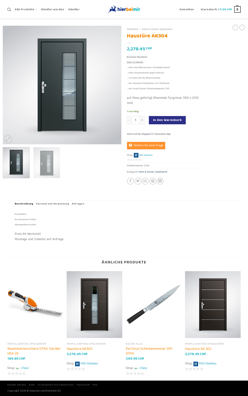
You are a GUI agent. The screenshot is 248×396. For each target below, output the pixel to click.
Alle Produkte (26, 9)
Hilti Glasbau (146, 155)
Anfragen (78, 204)
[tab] (24, 204)
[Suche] (9, 9)
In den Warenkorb (167, 120)
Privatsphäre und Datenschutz (56, 385)
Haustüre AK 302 (198, 348)
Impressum (83, 385)
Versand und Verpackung (52, 204)
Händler (74, 9)
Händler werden (52, 9)
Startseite (132, 29)
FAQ (95, 385)
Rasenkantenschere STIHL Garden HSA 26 (34, 351)
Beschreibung (24, 204)
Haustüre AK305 (80, 348)
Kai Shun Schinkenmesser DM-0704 (149, 351)
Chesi (25, 368)
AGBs (32, 385)
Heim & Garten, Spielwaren (157, 29)
